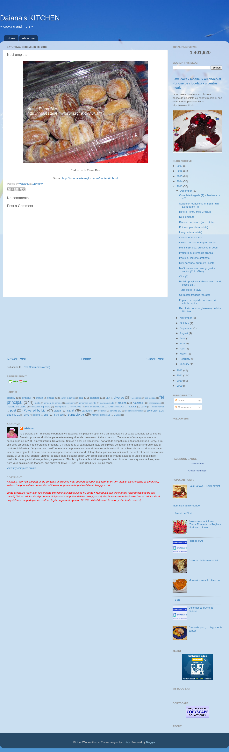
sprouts (36, 415)
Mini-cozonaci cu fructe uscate (197, 262)
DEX (108, 398)
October (185, 323)
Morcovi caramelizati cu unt (204, 580)
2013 (180, 186)
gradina (122, 402)
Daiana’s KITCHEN (30, 18)
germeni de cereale (52, 403)
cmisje (126, 742)
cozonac (94, 397)
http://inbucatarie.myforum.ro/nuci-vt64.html (90, 178)
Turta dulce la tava (190, 289)
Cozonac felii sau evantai (203, 560)
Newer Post (16, 359)
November (186, 317)
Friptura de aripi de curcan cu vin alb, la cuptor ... (198, 302)
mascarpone (155, 403)
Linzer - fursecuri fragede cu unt (197, 242)
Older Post (155, 359)
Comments (183, 407)
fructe (37, 403)
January (185, 363)
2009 (180, 385)
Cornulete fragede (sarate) (194, 294)
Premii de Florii (183, 513)
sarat (70, 410)
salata (57, 410)
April (183, 348)
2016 (180, 170)
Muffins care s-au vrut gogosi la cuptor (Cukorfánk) (197, 270)
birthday (26, 397)
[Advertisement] (85, 327)
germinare (70, 403)
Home (11, 38)
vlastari (117, 415)
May (182, 343)
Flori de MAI (196, 540)
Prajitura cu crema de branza (196, 252)
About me (28, 38)
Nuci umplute (187, 216)
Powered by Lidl (35, 410)
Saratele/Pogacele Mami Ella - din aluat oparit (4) (199, 205)
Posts (180, 400)
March (184, 353)
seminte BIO (115, 411)
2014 (180, 181)
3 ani (177, 599)
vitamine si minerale (101, 415)
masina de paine (16, 406)
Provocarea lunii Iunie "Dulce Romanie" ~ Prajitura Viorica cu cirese (205, 524)
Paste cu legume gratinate (194, 257)
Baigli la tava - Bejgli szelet (204, 485)
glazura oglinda (107, 403)
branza (39, 398)
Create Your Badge (197, 470)
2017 (180, 165)
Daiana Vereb (197, 463)
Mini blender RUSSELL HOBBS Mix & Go (104, 406)
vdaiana (28, 428)
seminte (102, 411)
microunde (75, 406)
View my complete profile (21, 468)
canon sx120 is (68, 398)
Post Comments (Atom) (36, 367)
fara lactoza (150, 398)
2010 (180, 380)
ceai (81, 397)
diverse (119, 397)
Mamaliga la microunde (186, 505)
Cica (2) (183, 276)
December (186, 190)
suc (46, 414)
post (13, 410)
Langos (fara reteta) (190, 232)
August (184, 333)
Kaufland (138, 402)
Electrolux (136, 398)
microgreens (60, 406)
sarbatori (87, 410)
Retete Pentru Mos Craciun (195, 211)
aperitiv (11, 397)
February (185, 358)
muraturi (132, 406)
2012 (180, 370)
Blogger (150, 742)
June (183, 338)
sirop (26, 414)
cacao (50, 397)
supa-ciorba (76, 414)
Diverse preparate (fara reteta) (197, 222)
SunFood (59, 414)
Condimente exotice (190, 237)
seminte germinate (134, 411)
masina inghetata (41, 406)
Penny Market (157, 406)
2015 (180, 176)
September (186, 328)
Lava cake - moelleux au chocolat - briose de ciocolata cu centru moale (197, 83)
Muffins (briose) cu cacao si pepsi (198, 247)
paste (144, 406)
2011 (180, 375)
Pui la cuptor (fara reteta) (193, 227)
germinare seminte (87, 403)
